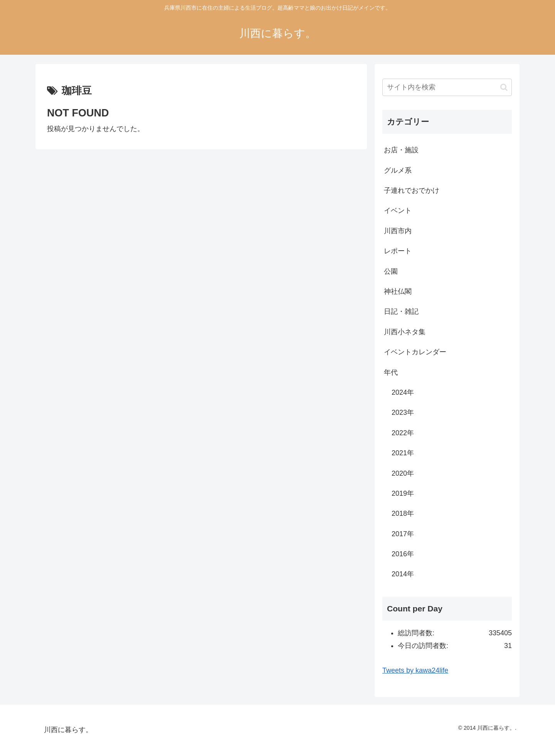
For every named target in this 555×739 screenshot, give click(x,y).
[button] (504, 87)
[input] (447, 87)
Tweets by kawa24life (415, 670)
